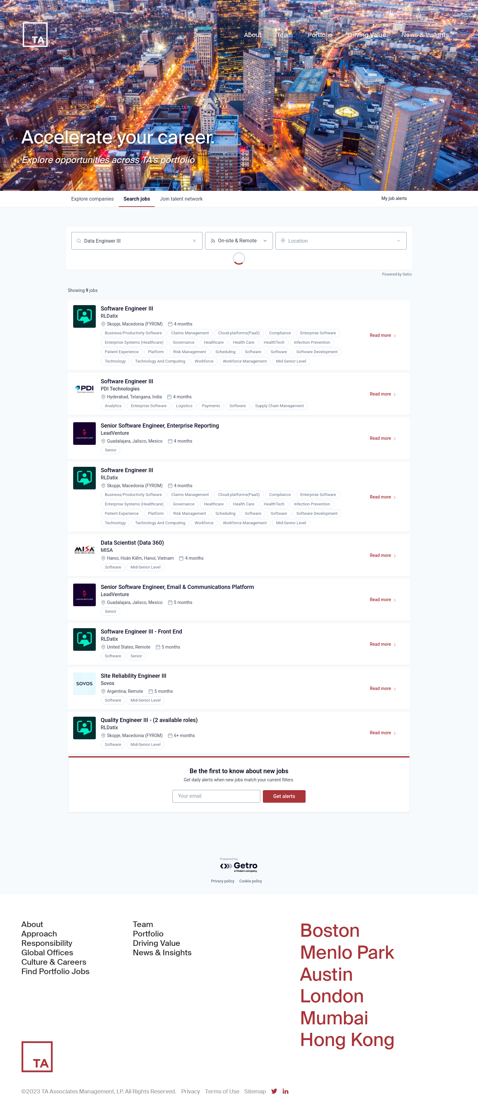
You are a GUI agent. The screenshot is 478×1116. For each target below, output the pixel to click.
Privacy (190, 1091)
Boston (330, 931)
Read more (385, 337)
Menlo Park (347, 953)
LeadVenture (115, 434)
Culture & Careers (53, 962)
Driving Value (156, 943)
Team (143, 925)
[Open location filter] (398, 241)
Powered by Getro (397, 274)
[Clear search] (194, 241)
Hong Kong (347, 1040)
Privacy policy (222, 881)
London (332, 996)
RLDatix (109, 316)
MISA (107, 551)
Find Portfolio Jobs (55, 972)
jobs (137, 199)
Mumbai (334, 1018)
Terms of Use (222, 1091)
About (32, 925)
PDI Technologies (120, 389)
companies (92, 199)
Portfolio (148, 934)
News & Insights (162, 953)
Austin (326, 975)
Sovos (108, 685)
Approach (39, 934)
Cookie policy (250, 881)
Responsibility (46, 943)
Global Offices (47, 953)
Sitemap (255, 1091)
